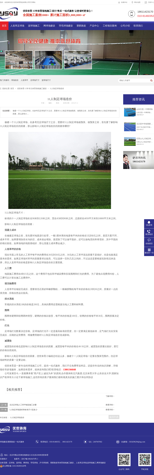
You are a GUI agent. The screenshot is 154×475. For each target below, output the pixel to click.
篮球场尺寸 (46, 80)
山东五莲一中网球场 (144, 109)
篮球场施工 (34, 25)
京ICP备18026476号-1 (29, 459)
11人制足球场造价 (57, 89)
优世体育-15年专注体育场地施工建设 (32, 89)
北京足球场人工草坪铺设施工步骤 (22, 405)
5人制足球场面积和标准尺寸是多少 (23, 410)
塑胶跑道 (81, 25)
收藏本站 (122, 2)
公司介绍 (125, 25)
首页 (4, 25)
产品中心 (94, 25)
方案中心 (149, 2)
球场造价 (14, 80)
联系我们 (138, 25)
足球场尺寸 (34, 80)
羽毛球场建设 (66, 25)
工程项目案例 (110, 25)
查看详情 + (110, 405)
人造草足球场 (17, 25)
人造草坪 (24, 80)
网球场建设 (49, 25)
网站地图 (136, 2)
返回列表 (114, 417)
